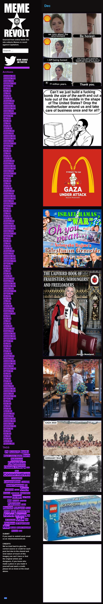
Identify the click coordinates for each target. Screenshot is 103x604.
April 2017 (7, 304)
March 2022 (7, 158)
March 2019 (7, 248)
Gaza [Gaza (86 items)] (24, 489)
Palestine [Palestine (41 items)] (14, 504)
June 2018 (7, 268)
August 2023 (8, 116)
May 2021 (7, 183)
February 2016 (9, 329)
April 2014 (7, 381)
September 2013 (9, 396)
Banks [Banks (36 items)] (25, 451)
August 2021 (8, 176)
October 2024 (8, 81)
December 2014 (9, 361)
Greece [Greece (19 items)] (6, 493)
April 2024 (7, 96)
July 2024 (7, 88)
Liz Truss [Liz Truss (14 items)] (26, 497)
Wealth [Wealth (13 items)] (13, 528)
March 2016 (7, 326)
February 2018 (9, 278)
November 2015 (9, 336)
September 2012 (9, 426)
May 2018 (7, 271)
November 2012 (9, 421)
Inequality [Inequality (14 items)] (7, 497)
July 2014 (7, 374)
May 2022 (7, 153)
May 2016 (7, 321)
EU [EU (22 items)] (26, 485)
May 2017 (7, 301)
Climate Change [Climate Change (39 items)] (15, 467)
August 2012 (8, 429)
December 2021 (9, 166)
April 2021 (7, 186)
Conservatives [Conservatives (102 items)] (16, 474)
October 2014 (8, 366)
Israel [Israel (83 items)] (17, 496)
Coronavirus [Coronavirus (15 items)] (16, 478)
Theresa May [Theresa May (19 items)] (23, 511)
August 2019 (8, 236)
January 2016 (8, 331)
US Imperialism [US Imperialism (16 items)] (23, 523)
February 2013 (9, 414)
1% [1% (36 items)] (7, 451)
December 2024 (9, 76)
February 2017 (9, 309)
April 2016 (7, 324)
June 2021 (7, 181)
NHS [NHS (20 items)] (9, 500)
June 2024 (7, 91)
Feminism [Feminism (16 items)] (9, 490)
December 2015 (9, 334)
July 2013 (7, 401)
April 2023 (7, 126)
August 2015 (8, 341)
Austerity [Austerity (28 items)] (14, 451)
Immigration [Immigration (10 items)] (15, 493)
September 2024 (9, 83)
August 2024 (8, 86)
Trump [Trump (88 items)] (21, 515)
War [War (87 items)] (6, 527)
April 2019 (7, 246)
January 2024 (8, 103)
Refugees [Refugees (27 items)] (19, 508)
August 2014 (8, 371)
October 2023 (8, 111)
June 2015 (7, 346)
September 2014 (9, 369)
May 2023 (7, 123)
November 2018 (9, 258)
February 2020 (9, 221)
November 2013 (9, 391)
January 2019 (8, 253)
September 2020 (9, 203)
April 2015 (7, 351)
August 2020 (8, 206)
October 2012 (8, 424)
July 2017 (7, 296)
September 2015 (9, 339)
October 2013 (8, 394)
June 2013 (7, 404)
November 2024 (9, 78)
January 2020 (8, 223)
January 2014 (8, 386)
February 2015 (9, 356)
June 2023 (7, 121)
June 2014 (7, 376)
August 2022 (8, 146)
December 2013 (9, 389)
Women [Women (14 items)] (14, 531)
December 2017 (9, 283)
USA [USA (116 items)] (20, 519)
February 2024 (9, 101)
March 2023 (7, 128)
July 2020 (7, 208)
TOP (5, 598)
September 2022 (9, 143)
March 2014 (7, 384)
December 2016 (9, 314)
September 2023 (9, 113)
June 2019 (7, 241)
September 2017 (9, 291)
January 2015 (8, 359)
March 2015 (7, 354)
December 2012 (9, 419)
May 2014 (7, 379)
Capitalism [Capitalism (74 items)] (17, 463)
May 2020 (7, 213)
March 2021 (7, 188)
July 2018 (7, 266)
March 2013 (7, 411)
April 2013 (7, 409)
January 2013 (8, 416)
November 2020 (9, 198)
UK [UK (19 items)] (28, 515)
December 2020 (9, 196)
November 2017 (9, 286)
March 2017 (7, 306)
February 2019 (9, 251)
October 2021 (8, 171)
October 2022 (8, 141)
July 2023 (7, 118)
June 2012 (7, 434)
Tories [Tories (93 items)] (9, 515)
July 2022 (7, 148)
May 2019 (7, 243)
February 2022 (9, 161)
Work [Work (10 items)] (20, 531)
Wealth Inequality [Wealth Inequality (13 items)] (23, 528)
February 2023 (9, 131)
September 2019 (9, 233)
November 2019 (9, 228)
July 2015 (7, 344)
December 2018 (9, 256)
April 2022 (7, 156)
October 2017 (8, 288)
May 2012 (7, 436)
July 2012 (7, 431)
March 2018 (7, 276)
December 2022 (9, 136)
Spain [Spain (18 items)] (13, 511)
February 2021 (9, 191)
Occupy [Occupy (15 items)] (15, 501)
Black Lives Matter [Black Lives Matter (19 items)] (12, 456)
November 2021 (9, 168)
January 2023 (8, 133)
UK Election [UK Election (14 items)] (10, 520)
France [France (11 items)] (16, 490)
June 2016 (7, 319)
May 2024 (7, 93)
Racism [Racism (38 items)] (8, 507)
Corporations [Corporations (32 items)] (12, 481)
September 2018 (9, 261)
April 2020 (7, 216)
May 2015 (7, 349)
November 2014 (9, 364)
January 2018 (8, 281)
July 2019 (7, 238)
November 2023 (9, 108)
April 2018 (7, 273)
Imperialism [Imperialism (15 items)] (25, 493)
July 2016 (7, 316)
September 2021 (9, 173)
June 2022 (7, 151)
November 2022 (9, 138)
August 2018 (8, 263)
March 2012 (7, 441)
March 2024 (7, 98)
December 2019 (9, 226)
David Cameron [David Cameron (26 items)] (15, 485)
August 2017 (8, 293)
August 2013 (8, 399)
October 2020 (8, 201)
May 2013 (7, 406)
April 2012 (7, 439)
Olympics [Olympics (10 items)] (23, 501)
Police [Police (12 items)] (23, 504)
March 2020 (7, 218)
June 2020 (7, 211)
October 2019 (8, 231)
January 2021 (8, 193)
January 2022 (8, 163)
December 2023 (9, 106)
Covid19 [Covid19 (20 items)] (25, 482)
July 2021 (7, 178)
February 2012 (9, 444)
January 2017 (8, 311)
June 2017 (7, 298)
